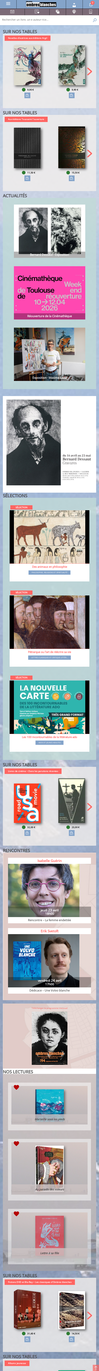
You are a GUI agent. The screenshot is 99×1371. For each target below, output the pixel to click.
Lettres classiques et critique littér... (49, 657)
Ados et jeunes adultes (50, 742)
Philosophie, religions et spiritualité (49, 572)
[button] (89, 71)
